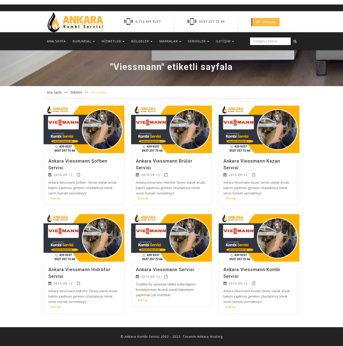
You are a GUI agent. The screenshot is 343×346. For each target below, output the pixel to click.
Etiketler (76, 92)
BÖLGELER (141, 41)
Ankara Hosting (210, 336)
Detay (56, 198)
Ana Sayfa (54, 92)
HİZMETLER (112, 41)
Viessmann (99, 92)
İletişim (266, 22)
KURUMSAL (84, 41)
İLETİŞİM (225, 41)
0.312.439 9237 (148, 21)
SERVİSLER (198, 41)
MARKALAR (170, 41)
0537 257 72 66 (212, 21)
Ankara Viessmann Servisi (165, 269)
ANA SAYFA (56, 41)
